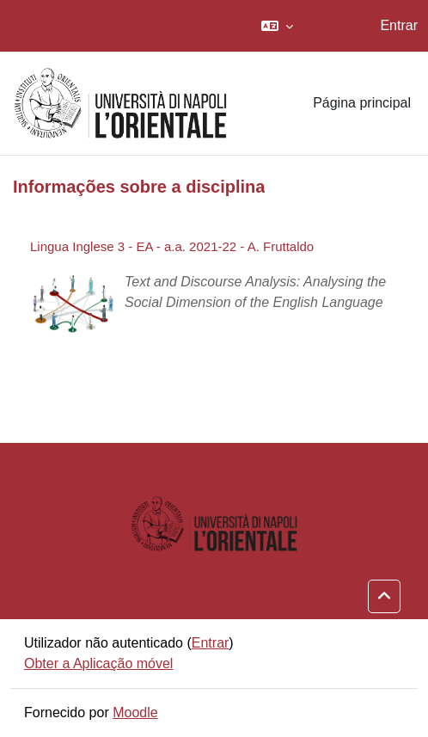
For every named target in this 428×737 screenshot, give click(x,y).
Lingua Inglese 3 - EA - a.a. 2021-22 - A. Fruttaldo (172, 246)
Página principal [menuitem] (362, 102)
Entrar (399, 25)
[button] (277, 26)
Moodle (135, 712)
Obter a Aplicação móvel (98, 663)
